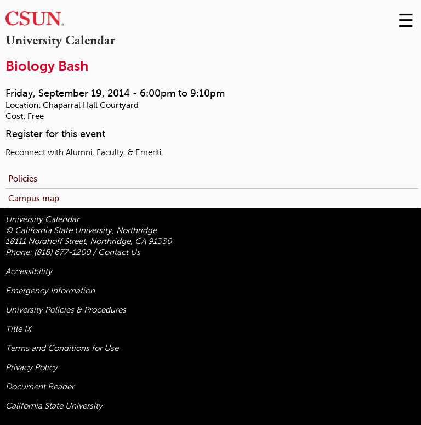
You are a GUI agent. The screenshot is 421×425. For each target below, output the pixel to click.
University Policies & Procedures (65, 309)
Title (18, 329)
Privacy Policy (31, 367)
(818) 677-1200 (62, 252)
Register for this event (55, 133)
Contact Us (119, 252)
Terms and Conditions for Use (61, 348)
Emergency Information (50, 290)
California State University (54, 405)
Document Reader (39, 386)
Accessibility (28, 271)
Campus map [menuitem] (33, 198)
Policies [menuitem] (22, 178)
